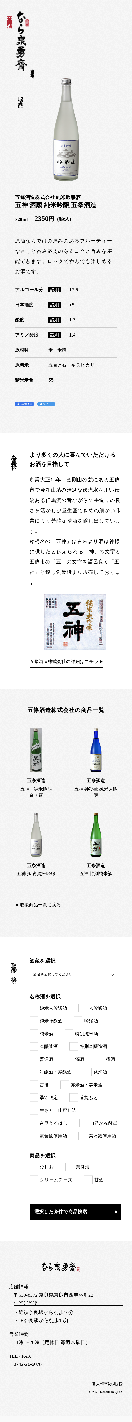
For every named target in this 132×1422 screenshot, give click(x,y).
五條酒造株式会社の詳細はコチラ (67, 662)
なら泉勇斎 (22, 41)
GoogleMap (33, 1308)
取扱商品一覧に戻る (42, 909)
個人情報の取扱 (105, 1390)
